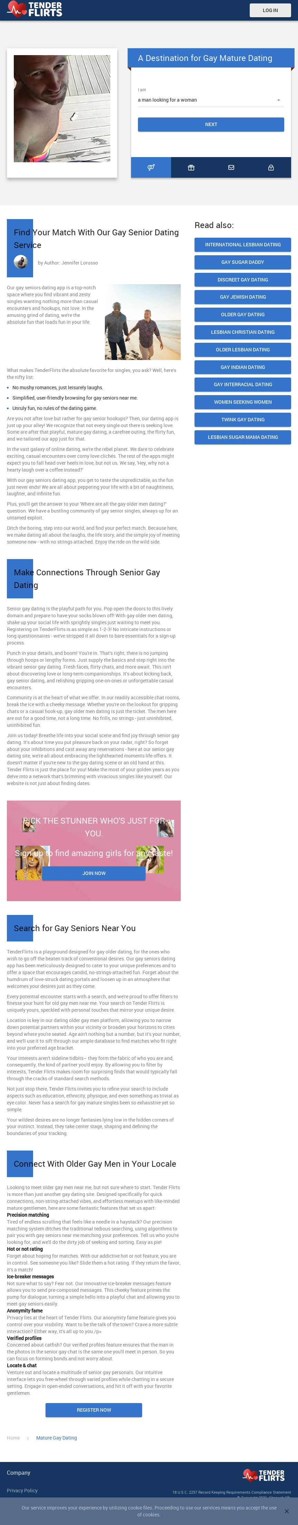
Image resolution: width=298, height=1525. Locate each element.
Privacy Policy (22, 1490)
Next (211, 124)
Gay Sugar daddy (242, 262)
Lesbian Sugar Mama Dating (243, 437)
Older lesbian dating (243, 350)
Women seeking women (243, 402)
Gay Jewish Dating (243, 297)
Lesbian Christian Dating (243, 332)
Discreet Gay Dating (243, 280)
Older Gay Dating (243, 315)
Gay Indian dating (243, 367)
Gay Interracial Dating (243, 385)
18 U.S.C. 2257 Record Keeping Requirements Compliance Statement (231, 1492)
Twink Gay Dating (243, 420)
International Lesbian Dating (243, 245)
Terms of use (20, 1504)
